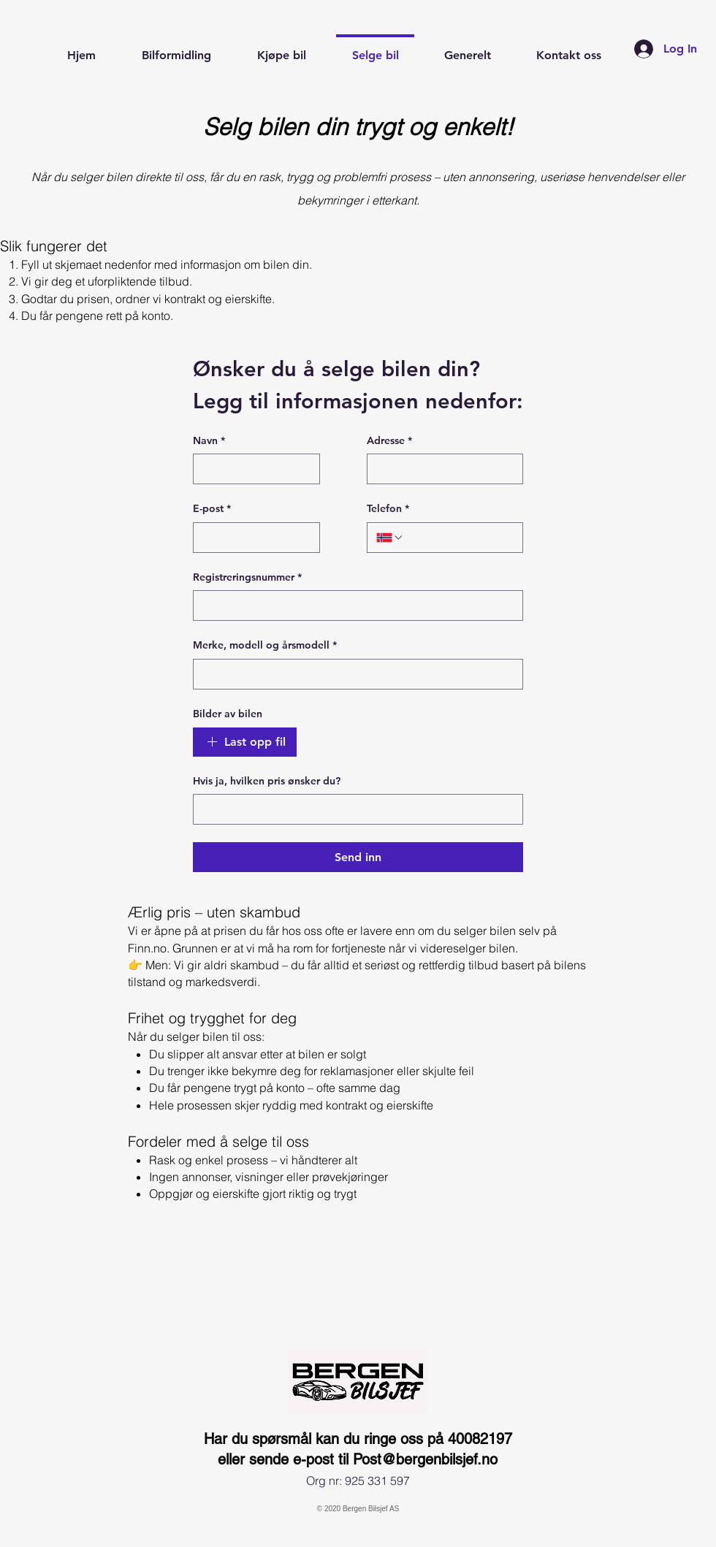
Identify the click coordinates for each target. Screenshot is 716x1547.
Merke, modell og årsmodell (265, 645)
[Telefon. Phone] (459, 537)
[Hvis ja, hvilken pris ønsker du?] (354, 809)
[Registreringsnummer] (354, 605)
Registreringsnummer (247, 577)
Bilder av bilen (227, 713)
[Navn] (252, 469)
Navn (209, 441)
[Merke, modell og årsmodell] (354, 674)
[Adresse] (440, 469)
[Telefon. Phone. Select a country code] (390, 537)
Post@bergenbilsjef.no (425, 1459)
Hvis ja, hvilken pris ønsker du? (266, 780)
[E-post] (252, 537)
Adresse (389, 441)
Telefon (388, 509)
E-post (212, 509)
